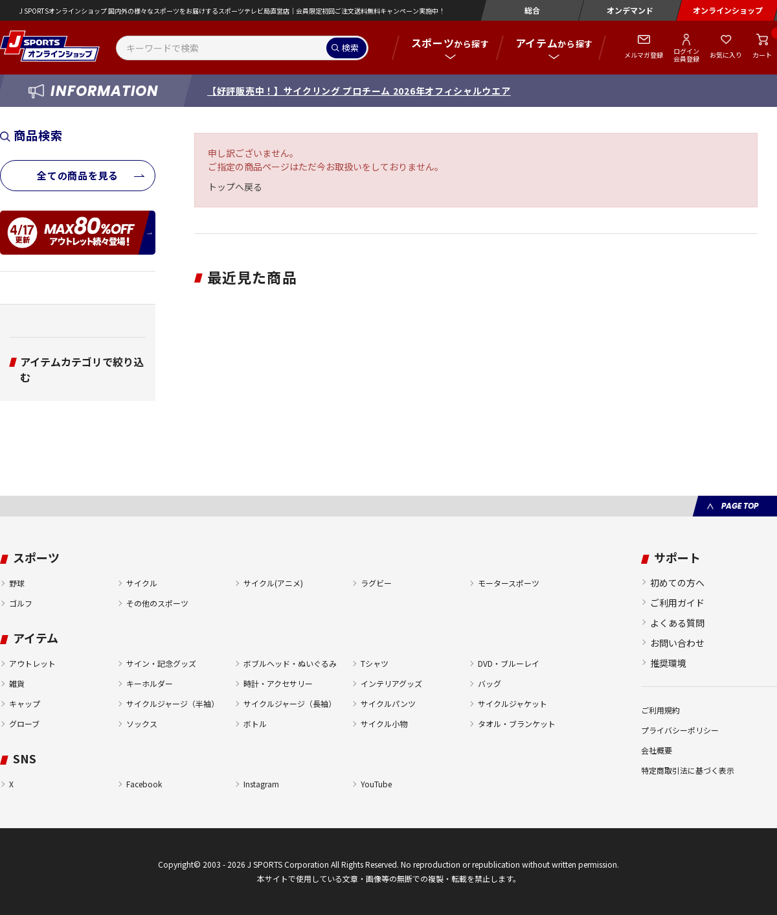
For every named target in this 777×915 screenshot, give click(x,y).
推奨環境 (668, 662)
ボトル (255, 723)
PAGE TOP (739, 505)
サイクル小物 (384, 723)
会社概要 (656, 750)
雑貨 (17, 683)
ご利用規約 (660, 709)
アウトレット (32, 663)
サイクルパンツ (388, 703)
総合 (532, 10)
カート (762, 55)
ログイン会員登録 (686, 54)
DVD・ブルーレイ (508, 663)
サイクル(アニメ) (273, 582)
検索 (350, 47)
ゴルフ (20, 602)
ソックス (141, 723)
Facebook (144, 783)
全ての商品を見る (77, 175)
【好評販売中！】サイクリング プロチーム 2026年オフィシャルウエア (359, 90)
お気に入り (726, 55)
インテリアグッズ (391, 683)
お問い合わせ (677, 642)
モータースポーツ (508, 582)
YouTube (376, 783)
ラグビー (376, 582)
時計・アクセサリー (278, 683)
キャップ (24, 703)
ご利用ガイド (677, 602)
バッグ (489, 683)
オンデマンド (630, 10)
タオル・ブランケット (517, 723)
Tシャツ (374, 663)
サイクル (141, 582)
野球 (17, 582)
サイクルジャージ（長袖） (289, 703)
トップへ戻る (235, 186)
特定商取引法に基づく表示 (687, 770)
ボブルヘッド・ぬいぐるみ (290, 663)
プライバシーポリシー (680, 729)
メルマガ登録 (643, 55)
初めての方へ (677, 582)
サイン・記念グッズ (161, 663)
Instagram (261, 783)
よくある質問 (677, 622)
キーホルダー (149, 683)
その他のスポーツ (157, 602)
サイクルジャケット (512, 703)
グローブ (24, 723)
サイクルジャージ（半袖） (172, 703)
